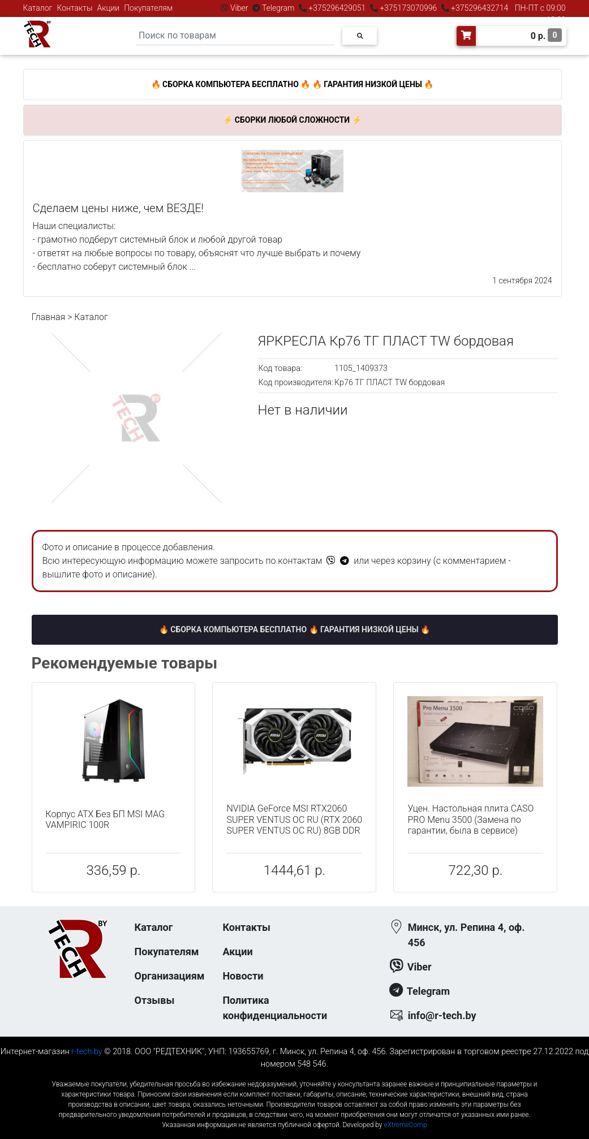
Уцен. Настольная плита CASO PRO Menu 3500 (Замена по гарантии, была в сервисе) (470, 819)
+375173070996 (407, 7)
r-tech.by (86, 1051)
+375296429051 (337, 7)
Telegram (278, 7)
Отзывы (155, 1000)
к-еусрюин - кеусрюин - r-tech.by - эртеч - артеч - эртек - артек (294, 1075)
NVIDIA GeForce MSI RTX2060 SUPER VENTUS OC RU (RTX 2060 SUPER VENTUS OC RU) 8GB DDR (294, 819)
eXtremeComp (405, 1125)
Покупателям (148, 7)
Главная (49, 317)
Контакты (75, 7)
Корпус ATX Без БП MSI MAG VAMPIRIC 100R (105, 819)
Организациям (170, 976)
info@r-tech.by (442, 1015)
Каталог (38, 7)
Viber (239, 7)
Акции (108, 7)
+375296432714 (479, 7)
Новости (242, 976)
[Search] (235, 36)
